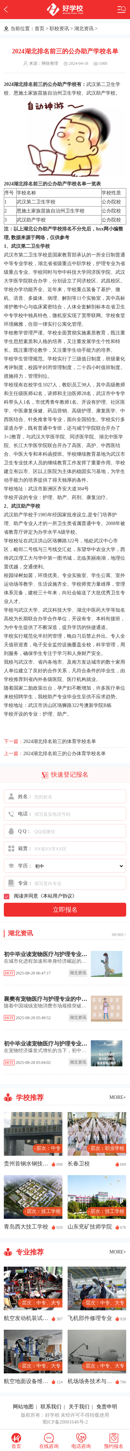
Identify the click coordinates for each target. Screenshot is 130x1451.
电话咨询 (81, 1446)
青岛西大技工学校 (26, 1227)
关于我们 (79, 1406)
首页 (39, 28)
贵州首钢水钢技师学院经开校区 (26, 1163)
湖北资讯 (84, 28)
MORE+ (119, 934)
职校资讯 (59, 28)
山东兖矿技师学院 (90, 1227)
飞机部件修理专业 (90, 1318)
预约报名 (113, 1446)
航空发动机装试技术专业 (26, 1318)
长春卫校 (79, 1163)
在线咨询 (49, 1446)
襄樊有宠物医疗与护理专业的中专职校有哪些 (59, 999)
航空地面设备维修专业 (26, 1381)
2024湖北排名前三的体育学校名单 (59, 741)
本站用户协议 (57, 896)
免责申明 (106, 1406)
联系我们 (51, 1406)
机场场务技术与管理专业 (90, 1381)
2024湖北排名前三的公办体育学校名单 (64, 753)
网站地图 (23, 1406)
